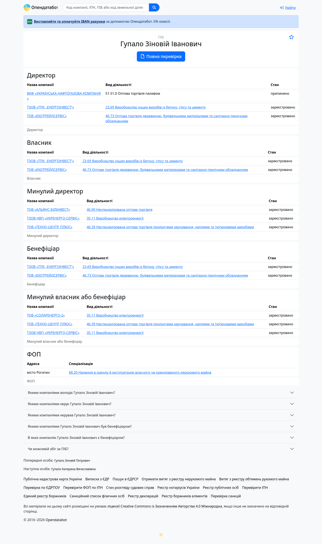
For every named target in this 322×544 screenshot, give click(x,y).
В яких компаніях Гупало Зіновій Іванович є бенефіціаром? (76, 437)
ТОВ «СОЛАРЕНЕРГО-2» (46, 315)
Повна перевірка (161, 56)
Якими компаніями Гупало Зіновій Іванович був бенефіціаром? (80, 426)
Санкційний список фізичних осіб (97, 496)
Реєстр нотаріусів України (178, 487)
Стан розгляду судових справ (130, 487)
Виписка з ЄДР (97, 479)
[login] (287, 8)
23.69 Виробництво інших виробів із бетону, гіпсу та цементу (155, 107)
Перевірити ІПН (255, 487)
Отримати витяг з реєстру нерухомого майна (179, 479)
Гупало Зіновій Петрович (72, 460)
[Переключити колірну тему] (161, 535)
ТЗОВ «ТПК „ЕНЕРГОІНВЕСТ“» (50, 107)
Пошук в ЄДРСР (125, 479)
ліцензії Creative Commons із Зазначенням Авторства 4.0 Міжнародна (164, 506)
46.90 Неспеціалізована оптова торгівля (119, 209)
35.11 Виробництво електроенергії (115, 218)
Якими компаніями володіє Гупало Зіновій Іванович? (71, 392)
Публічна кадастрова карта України (53, 479)
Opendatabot (56, 519)
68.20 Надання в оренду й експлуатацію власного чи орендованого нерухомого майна (140, 372)
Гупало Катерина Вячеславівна (73, 469)
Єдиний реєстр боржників (45, 496)
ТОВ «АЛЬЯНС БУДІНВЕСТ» (48, 209)
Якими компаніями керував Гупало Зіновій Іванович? (71, 415)
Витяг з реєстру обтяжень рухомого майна (254, 479)
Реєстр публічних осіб (221, 487)
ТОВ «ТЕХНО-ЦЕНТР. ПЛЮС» (49, 227)
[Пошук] (107, 7)
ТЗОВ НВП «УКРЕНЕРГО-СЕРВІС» (53, 218)
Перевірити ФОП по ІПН (83, 487)
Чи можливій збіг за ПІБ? (48, 449)
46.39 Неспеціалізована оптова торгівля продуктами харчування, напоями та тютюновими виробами (170, 227)
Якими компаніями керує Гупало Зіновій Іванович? (69, 404)
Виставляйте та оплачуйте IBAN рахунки (69, 21)
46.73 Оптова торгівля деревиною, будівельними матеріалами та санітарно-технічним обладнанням (176, 118)
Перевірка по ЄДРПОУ (42, 487)
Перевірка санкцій (226, 496)
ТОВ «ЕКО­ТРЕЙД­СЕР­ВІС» (47, 116)
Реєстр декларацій (143, 496)
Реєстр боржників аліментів (184, 496)
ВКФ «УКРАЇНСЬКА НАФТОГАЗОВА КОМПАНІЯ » (64, 96)
